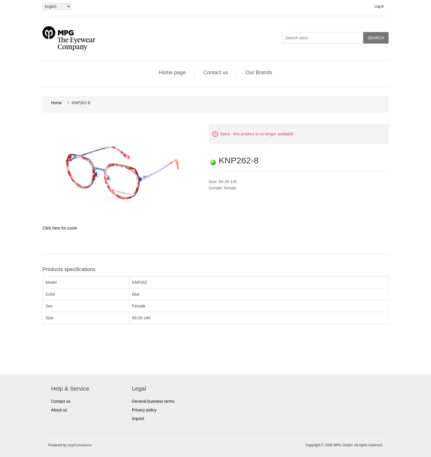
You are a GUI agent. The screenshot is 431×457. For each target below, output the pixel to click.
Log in (379, 6)
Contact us (215, 72)
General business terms (153, 401)
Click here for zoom (59, 228)
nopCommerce (80, 445)
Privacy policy (144, 410)
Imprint (138, 418)
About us (59, 410)
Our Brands (259, 72)
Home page (172, 72)
